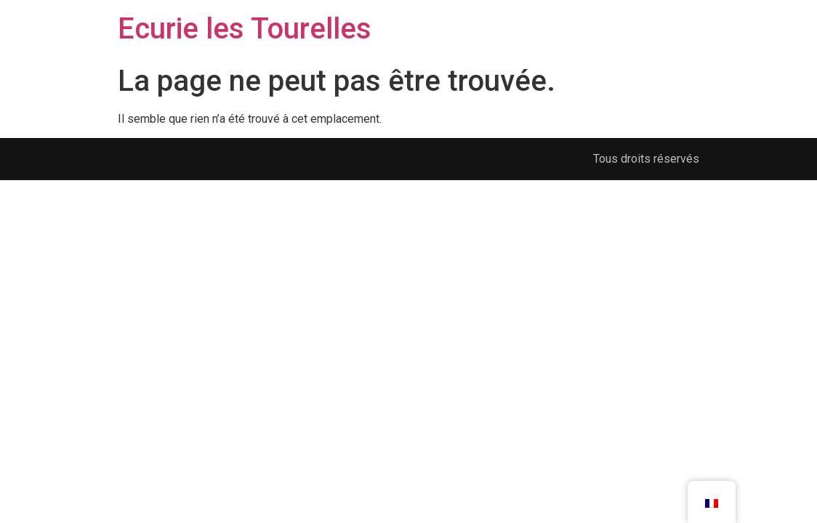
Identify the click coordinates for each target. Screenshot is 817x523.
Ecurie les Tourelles (244, 29)
